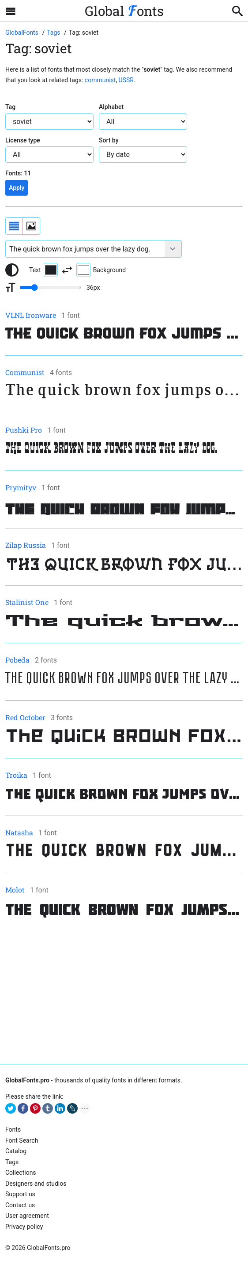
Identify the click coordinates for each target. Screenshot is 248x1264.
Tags (12, 1162)
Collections (20, 1172)
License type (22, 140)
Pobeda (17, 659)
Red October (25, 717)
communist (100, 80)
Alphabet (111, 106)
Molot (15, 889)
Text (43, 270)
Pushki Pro (23, 429)
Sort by (109, 140)
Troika (16, 775)
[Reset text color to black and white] (12, 270)
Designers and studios (35, 1183)
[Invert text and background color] (67, 270)
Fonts (13, 1129)
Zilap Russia (25, 545)
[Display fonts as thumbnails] (31, 226)
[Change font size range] (50, 287)
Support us (20, 1194)
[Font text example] (85, 248)
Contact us (20, 1205)
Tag (10, 106)
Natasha (19, 832)
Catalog (15, 1151)
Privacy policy (24, 1226)
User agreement (27, 1215)
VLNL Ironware (30, 315)
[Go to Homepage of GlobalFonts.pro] (22, 32)
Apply (16, 187)
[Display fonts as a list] (14, 226)
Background (101, 270)
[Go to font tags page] (54, 32)
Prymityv (20, 487)
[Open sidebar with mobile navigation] (10, 11)
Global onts (124, 10)
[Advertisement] (124, 991)
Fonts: (18, 173)
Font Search (21, 1140)
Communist (25, 372)
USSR (126, 80)
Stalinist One (27, 602)
